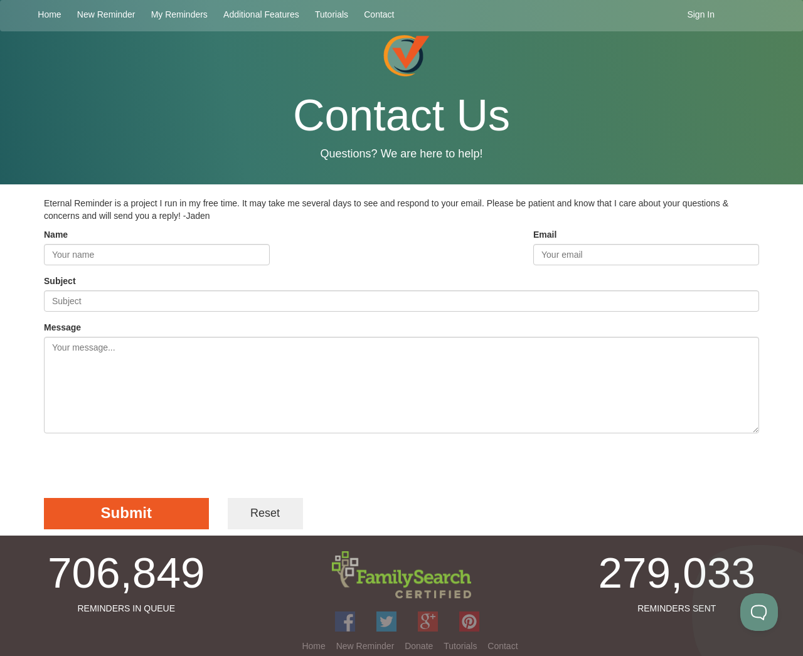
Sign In (701, 14)
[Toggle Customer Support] (759, 612)
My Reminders (179, 14)
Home (49, 14)
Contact (379, 14)
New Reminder (106, 14)
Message (62, 327)
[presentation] (139, 467)
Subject (60, 281)
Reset (265, 513)
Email (544, 235)
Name (56, 235)
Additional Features (261, 14)
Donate (419, 646)
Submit (126, 512)
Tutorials (331, 14)
